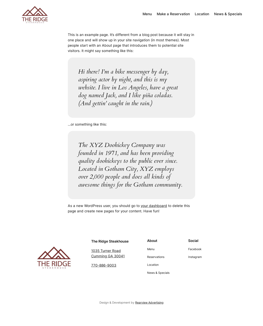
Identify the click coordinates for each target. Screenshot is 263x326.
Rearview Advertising (149, 302)
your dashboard (154, 206)
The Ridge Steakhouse (110, 241)
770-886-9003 (103, 265)
